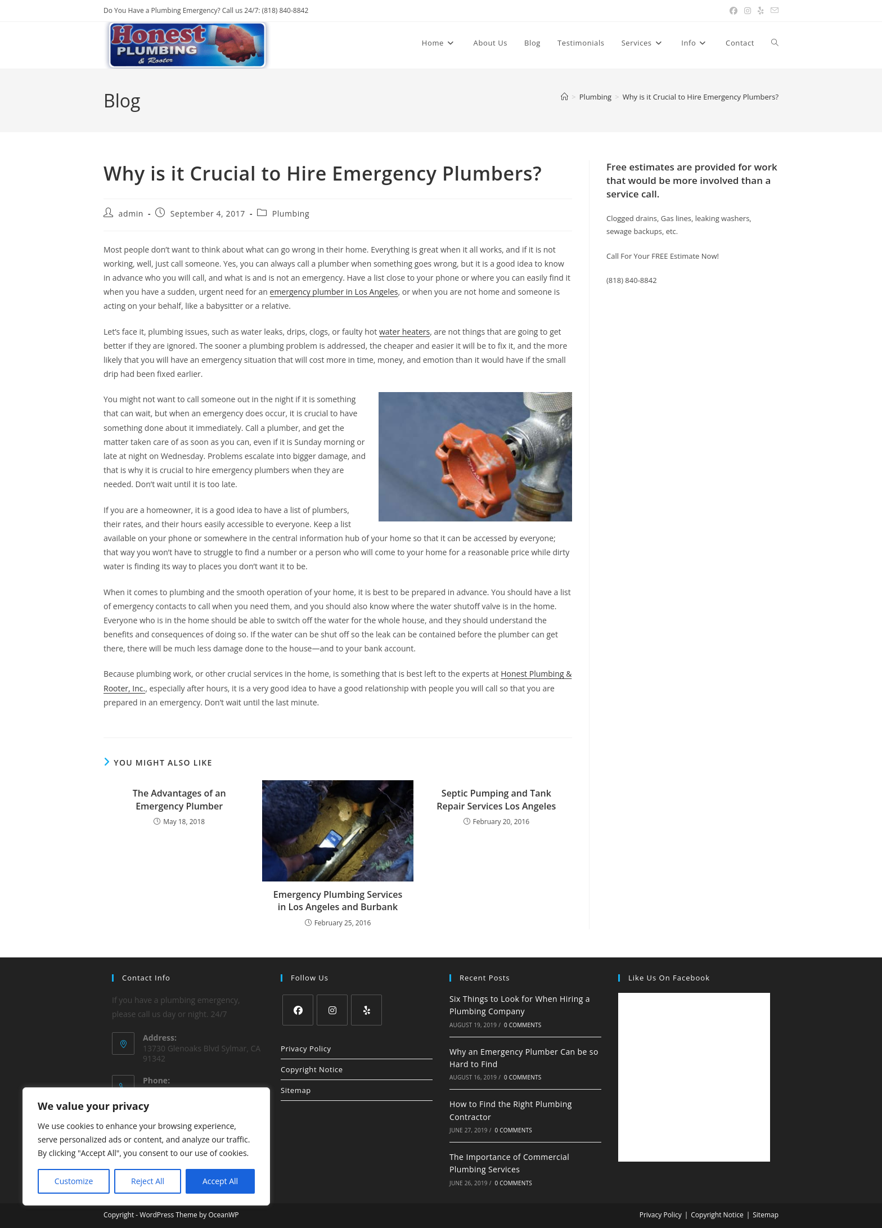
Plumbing (291, 213)
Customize (74, 1181)
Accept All (220, 1181)
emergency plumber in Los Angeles (334, 291)
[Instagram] (332, 1010)
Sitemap (296, 1090)
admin (131, 213)
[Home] (564, 97)
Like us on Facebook (669, 978)
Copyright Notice (312, 1069)
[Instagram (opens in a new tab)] (747, 10)
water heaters (404, 331)
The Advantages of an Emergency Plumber (179, 799)
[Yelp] (366, 1010)
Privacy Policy (306, 1048)
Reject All (147, 1181)
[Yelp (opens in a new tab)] (760, 10)
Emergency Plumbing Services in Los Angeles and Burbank (337, 900)
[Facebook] (297, 1010)
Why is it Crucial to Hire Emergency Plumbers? (700, 97)
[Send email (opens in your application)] (772, 10)
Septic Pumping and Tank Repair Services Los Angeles (496, 799)
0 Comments (522, 1025)
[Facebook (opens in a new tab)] (733, 10)
